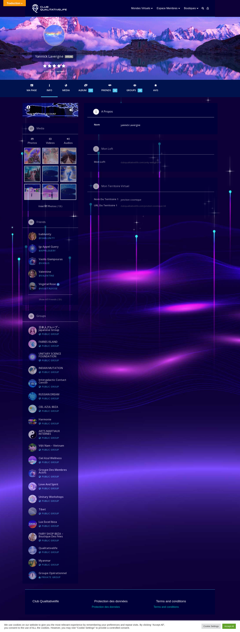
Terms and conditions (166, 606)
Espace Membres (167, 8)
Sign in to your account (50, 110)
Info (49, 88)
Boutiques (190, 8)
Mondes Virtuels (140, 8)
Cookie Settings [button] (211, 626)
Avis (156, 88)
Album (85, 88)
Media (66, 88)
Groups (134, 88)
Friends (109, 88)
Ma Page (32, 88)
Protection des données (106, 606)
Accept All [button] (229, 626)
